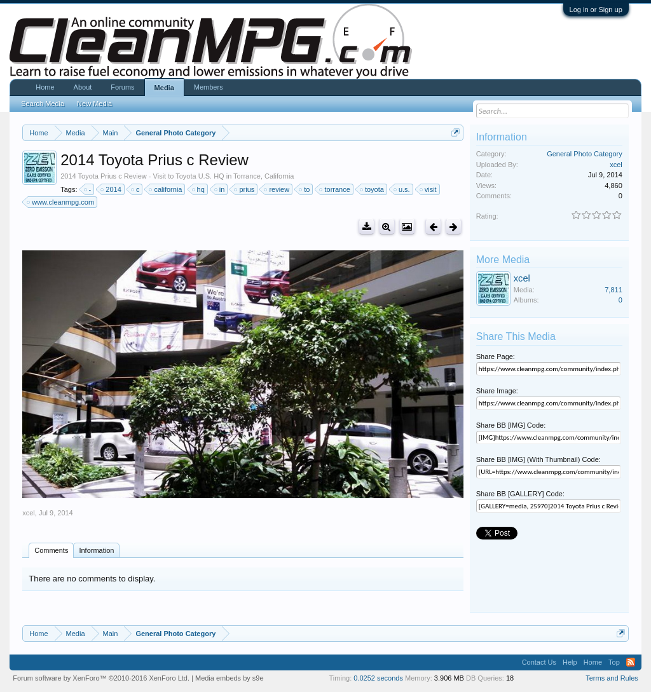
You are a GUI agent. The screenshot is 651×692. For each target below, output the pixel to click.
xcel (28, 513)
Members (208, 87)
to (305, 189)
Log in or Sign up (596, 9)
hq (199, 189)
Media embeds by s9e (229, 678)
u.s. (402, 189)
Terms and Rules (612, 678)
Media (164, 88)
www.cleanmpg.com (61, 202)
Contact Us (539, 662)
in (220, 189)
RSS (630, 662)
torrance (335, 189)
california (166, 189)
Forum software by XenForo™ (101, 678)
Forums (122, 87)
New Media (94, 103)
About (83, 87)
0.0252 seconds (378, 678)
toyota (372, 189)
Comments (51, 550)
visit (429, 189)
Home (45, 87)
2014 (111, 189)
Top (614, 662)
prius (244, 189)
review (277, 189)
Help (570, 662)
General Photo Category (584, 154)
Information (96, 550)
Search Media (42, 103)
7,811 (613, 290)
